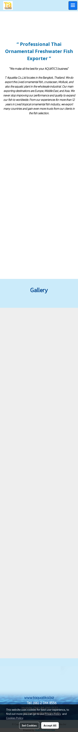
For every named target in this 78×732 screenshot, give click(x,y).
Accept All (50, 725)
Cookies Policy (14, 718)
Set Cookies (29, 725)
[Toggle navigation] (72, 5)
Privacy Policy (53, 713)
